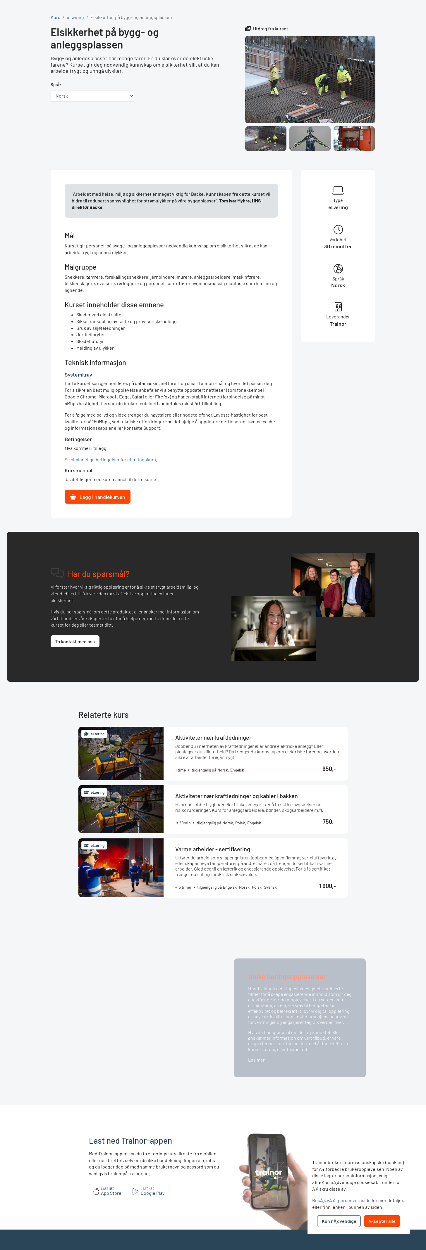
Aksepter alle (382, 1221)
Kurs (55, 17)
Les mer (256, 1059)
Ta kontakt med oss (75, 641)
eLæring (75, 17)
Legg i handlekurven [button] (97, 497)
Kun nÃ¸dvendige (339, 1221)
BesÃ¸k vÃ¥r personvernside (341, 1200)
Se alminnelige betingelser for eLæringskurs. (111, 459)
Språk (56, 84)
